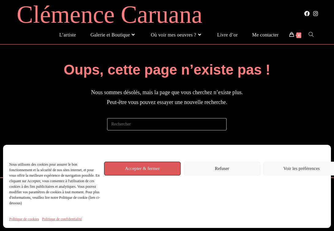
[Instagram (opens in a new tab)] (315, 14)
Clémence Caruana (109, 14)
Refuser (222, 168)
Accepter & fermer (142, 168)
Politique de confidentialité (62, 219)
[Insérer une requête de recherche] (167, 124)
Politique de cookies (24, 219)
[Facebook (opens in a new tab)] (306, 14)
